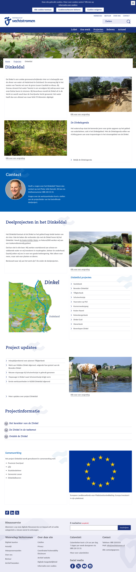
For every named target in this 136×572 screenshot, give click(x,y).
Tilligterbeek (78, 293)
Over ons (117, 16)
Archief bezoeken (12, 563)
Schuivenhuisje (79, 297)
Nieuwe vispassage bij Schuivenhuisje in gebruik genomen (31, 372)
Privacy (40, 546)
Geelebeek (77, 284)
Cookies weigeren (94, 9)
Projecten (98, 30)
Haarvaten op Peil (80, 302)
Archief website (44, 557)
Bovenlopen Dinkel (80, 328)
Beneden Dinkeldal (80, 288)
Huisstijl (8, 546)
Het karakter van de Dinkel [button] (23, 423)
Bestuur (107, 16)
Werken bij (98, 16)
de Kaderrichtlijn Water (29, 240)
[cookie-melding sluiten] (133, 3)
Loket (74, 30)
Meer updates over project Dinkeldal (23, 396)
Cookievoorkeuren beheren (69, 9)
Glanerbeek (78, 324)
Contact (126, 16)
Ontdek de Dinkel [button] (18, 436)
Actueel (122, 30)
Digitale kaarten (11, 542)
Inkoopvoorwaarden (13, 550)
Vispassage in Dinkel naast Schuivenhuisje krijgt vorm (29, 377)
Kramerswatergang (80, 306)
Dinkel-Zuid (77, 319)
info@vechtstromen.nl (116, 545)
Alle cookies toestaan (43, 9)
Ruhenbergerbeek (80, 315)
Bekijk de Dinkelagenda (82, 160)
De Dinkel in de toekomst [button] (22, 430)
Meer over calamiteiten (79, 553)
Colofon (41, 542)
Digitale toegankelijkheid (47, 562)
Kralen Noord (78, 310)
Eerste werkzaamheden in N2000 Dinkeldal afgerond (29, 381)
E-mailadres (79, 523)
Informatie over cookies (68, 5)
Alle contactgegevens (110, 550)
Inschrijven (124, 527)
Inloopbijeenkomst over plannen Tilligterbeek (26, 360)
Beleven (111, 30)
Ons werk (85, 30)
